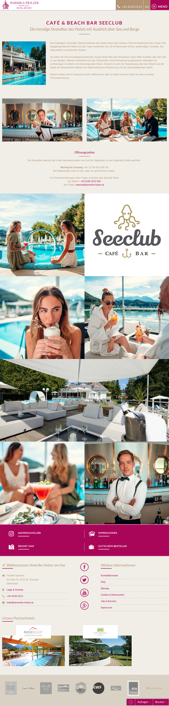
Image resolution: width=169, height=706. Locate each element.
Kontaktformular (109, 575)
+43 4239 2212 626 (90, 181)
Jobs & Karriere (108, 601)
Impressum (106, 607)
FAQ (103, 582)
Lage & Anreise (15, 589)
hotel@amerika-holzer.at (20, 602)
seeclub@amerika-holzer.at (90, 185)
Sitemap (105, 588)
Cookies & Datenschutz (112, 594)
